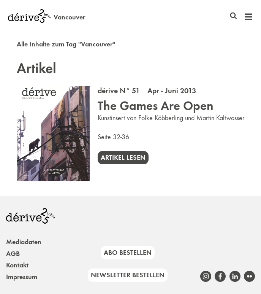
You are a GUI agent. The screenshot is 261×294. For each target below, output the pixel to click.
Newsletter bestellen (128, 275)
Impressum (21, 277)
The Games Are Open (156, 105)
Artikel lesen (123, 157)
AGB (13, 254)
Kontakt (17, 265)
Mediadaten (23, 242)
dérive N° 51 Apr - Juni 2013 (147, 90)
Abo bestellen (128, 252)
